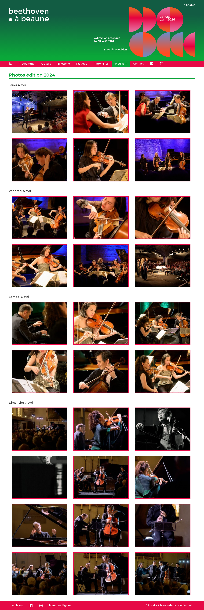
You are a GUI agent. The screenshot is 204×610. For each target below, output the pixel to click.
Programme (26, 63)
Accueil (10, 64)
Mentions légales (60, 605)
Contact (138, 63)
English (190, 4)
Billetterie (63, 63)
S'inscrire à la (169, 605)
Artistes (46, 63)
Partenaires (101, 63)
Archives (17, 605)
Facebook (151, 64)
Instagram (161, 64)
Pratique (81, 63)
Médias (121, 63)
